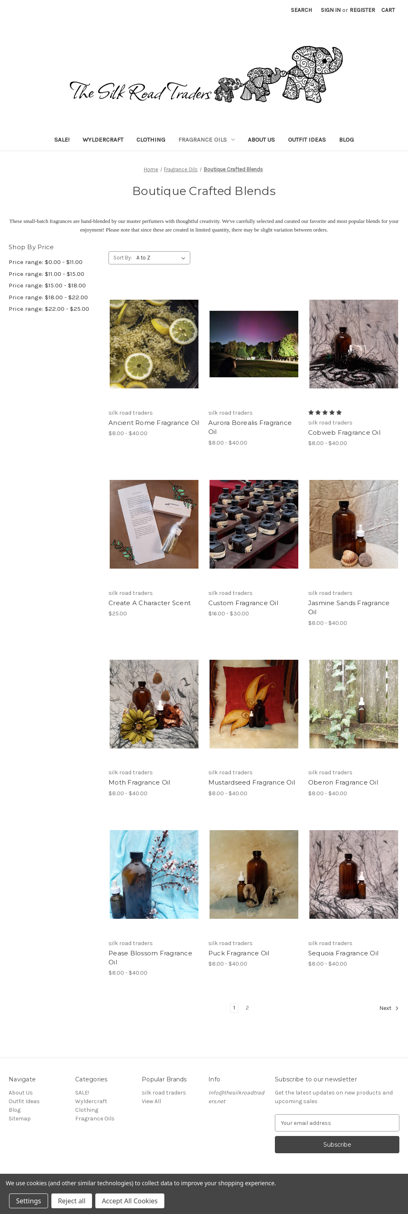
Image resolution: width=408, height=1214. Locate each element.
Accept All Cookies (130, 1200)
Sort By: (122, 258)
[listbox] (162, 258)
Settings (28, 1200)
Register (362, 10)
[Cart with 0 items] (388, 10)
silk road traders (164, 1092)
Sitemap (20, 1118)
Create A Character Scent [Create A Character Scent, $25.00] (149, 603)
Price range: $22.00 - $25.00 (49, 308)
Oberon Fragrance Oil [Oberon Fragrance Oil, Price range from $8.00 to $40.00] (343, 782)
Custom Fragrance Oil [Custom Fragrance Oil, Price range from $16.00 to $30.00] (243, 603)
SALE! (61, 139)
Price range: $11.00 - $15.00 (46, 274)
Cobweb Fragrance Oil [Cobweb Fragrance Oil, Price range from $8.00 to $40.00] (344, 432)
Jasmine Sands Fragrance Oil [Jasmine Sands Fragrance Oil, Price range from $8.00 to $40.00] (349, 607)
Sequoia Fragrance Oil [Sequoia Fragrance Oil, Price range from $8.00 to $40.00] (343, 953)
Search (301, 10)
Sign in (331, 10)
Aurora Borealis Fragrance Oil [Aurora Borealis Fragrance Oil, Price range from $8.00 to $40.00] (250, 427)
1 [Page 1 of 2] (234, 1007)
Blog (346, 139)
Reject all (71, 1200)
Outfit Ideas (307, 139)
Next (389, 1008)
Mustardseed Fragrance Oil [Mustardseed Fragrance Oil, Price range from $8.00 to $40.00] (251, 782)
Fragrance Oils (206, 139)
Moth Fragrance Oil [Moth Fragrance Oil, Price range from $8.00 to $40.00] (139, 782)
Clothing (150, 139)
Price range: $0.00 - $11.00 (46, 262)
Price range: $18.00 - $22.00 (48, 297)
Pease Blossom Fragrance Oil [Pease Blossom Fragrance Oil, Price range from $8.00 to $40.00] (150, 957)
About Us (261, 139)
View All (151, 1101)
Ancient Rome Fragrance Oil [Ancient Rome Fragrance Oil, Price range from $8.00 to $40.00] (154, 423)
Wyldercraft (103, 139)
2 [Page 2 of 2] (247, 1007)
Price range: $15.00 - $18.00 (47, 285)
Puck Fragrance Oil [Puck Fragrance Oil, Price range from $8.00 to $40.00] (239, 953)
